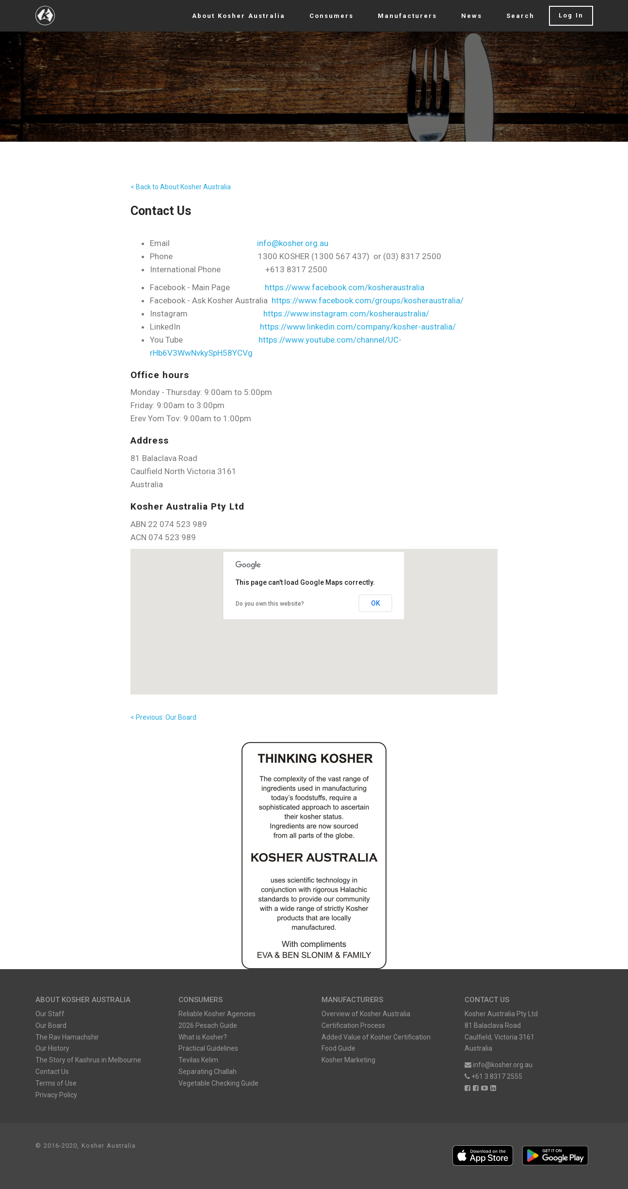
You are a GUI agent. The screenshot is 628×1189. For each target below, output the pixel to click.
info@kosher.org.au (292, 243)
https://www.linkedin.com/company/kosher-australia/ (358, 326)
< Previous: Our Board (163, 717)
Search (520, 15)
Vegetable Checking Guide (218, 1083)
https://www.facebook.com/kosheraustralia (344, 287)
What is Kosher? (202, 1037)
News (471, 15)
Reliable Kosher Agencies (217, 1014)
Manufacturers (407, 15)
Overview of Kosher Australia (366, 1014)
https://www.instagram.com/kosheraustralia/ (346, 313)
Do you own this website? (270, 603)
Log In (571, 15)
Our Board (50, 1025)
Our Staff (49, 1014)
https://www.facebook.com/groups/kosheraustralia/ (368, 300)
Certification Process (353, 1025)
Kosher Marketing (348, 1060)
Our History (52, 1048)
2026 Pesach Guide (207, 1025)
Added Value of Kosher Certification (376, 1037)
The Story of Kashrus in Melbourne (88, 1060)
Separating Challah (207, 1071)
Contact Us (52, 1071)
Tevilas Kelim (198, 1060)
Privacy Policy (56, 1095)
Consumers (331, 15)
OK (375, 603)
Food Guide (338, 1048)
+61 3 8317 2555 (493, 1076)
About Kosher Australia (238, 15)
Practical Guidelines (208, 1048)
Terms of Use (56, 1083)
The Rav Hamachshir (67, 1037)
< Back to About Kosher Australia (180, 187)
